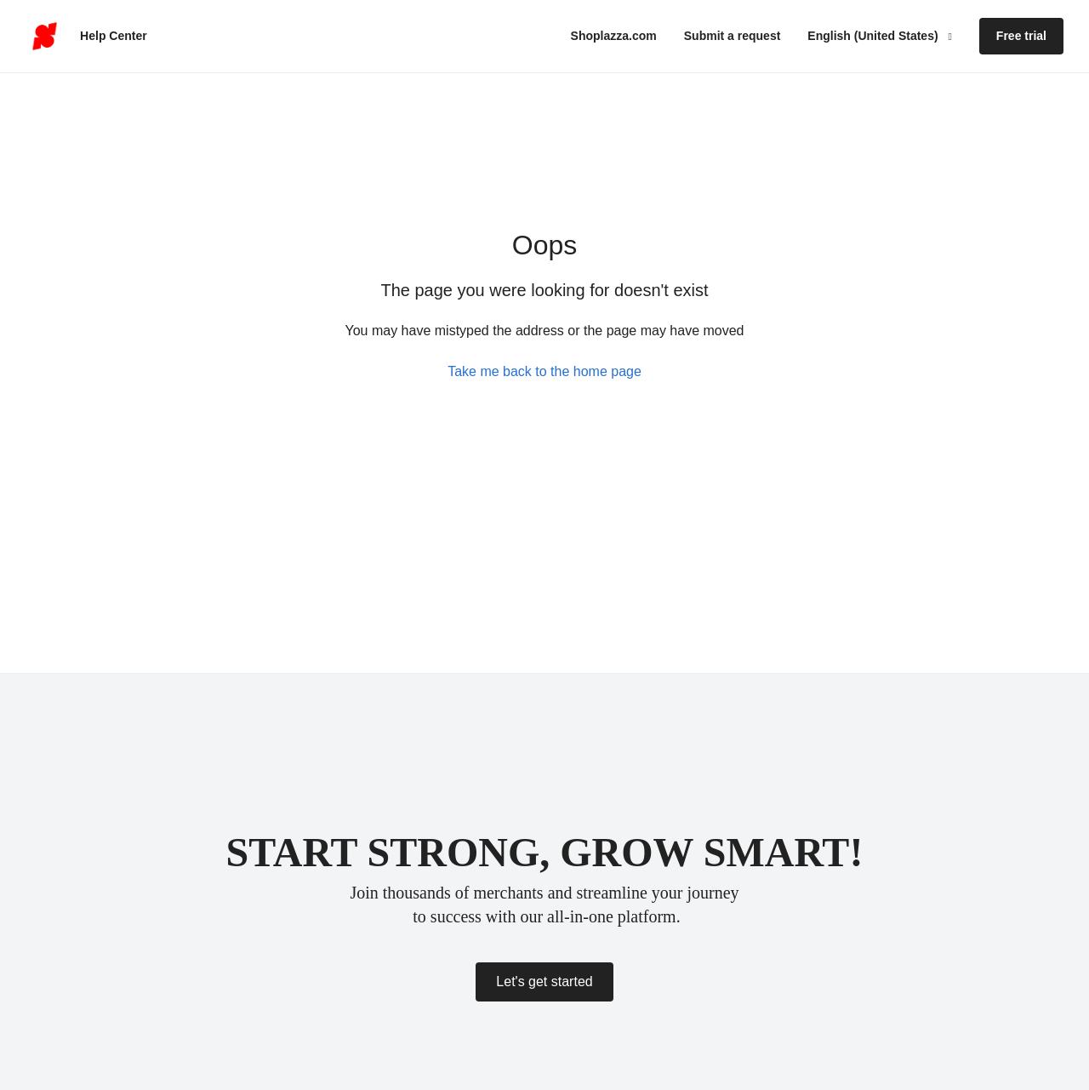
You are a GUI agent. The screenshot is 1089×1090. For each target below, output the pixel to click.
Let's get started (544, 981)
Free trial (1021, 36)
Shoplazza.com (614, 36)
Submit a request (732, 36)
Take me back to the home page (544, 371)
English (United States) (874, 36)
